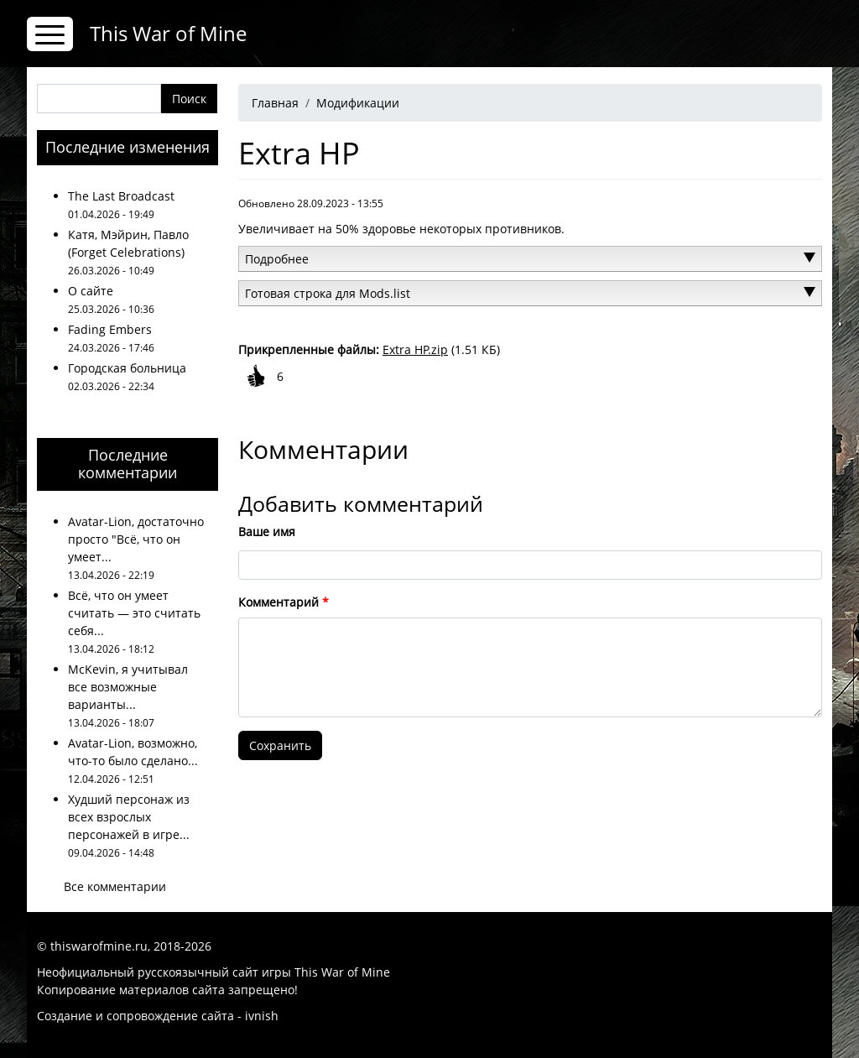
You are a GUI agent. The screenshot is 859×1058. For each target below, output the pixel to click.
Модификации (357, 103)
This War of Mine (168, 33)
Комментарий (278, 602)
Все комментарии (115, 886)
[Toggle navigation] (50, 34)
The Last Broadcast (121, 196)
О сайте (90, 291)
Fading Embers (110, 329)
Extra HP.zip (415, 349)
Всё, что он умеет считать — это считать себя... (134, 612)
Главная (275, 103)
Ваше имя (266, 531)
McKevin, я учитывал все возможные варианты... (128, 686)
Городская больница (127, 368)
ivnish (262, 1016)
